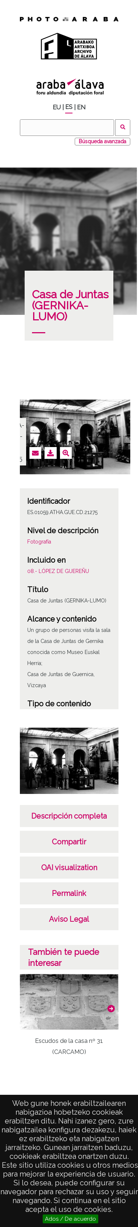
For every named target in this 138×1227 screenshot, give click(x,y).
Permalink (69, 893)
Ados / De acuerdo (70, 1219)
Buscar (122, 127)
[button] (111, 1008)
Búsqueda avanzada (102, 141)
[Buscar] (67, 127)
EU (57, 107)
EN (81, 107)
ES (68, 106)
